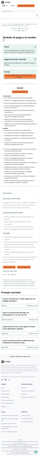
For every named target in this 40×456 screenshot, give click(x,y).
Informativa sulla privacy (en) (9, 415)
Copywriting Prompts (31, 24)
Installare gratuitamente (26, 6)
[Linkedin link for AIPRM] (9, 380)
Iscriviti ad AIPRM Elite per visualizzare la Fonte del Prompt (20, 76)
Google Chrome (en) (27, 418)
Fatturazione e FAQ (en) (28, 397)
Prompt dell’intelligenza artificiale (16, 24)
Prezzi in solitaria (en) (7, 400)
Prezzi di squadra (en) (7, 403)
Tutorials (23, 388)
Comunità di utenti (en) (28, 391)
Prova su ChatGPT (24, 267)
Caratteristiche (5, 394)
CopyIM (15, 28)
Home (4, 24)
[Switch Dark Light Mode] (7, 6)
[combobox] (20, 11)
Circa (2, 388)
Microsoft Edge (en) (27, 422)
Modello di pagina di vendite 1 (20, 25)
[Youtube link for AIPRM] (6, 380)
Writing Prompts (6, 25)
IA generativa (5, 397)
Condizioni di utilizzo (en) (8, 423)
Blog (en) (4, 406)
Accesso (12, 5)
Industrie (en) (5, 391)
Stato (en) (24, 394)
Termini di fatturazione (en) (9, 432)
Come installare (25, 415)
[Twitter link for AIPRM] (2, 380)
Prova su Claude (9, 267)
